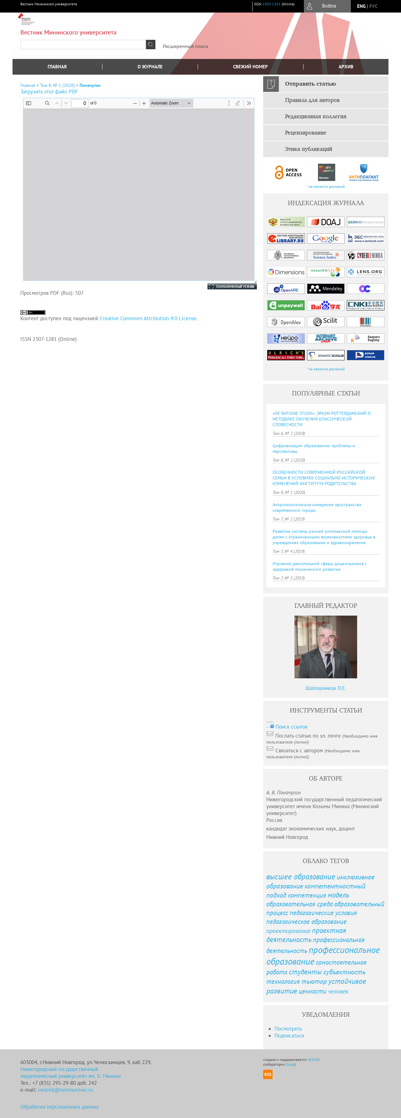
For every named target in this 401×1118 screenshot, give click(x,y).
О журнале (150, 67)
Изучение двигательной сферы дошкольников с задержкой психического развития (320, 566)
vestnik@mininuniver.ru (65, 1089)
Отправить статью (310, 84)
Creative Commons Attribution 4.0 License (148, 318)
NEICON (313, 1059)
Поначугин (90, 85)
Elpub (290, 1064)
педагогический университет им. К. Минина (70, 1076)
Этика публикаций (308, 149)
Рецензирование (305, 133)
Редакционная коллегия (315, 116)
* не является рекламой (326, 186)
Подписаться (289, 1035)
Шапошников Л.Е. (325, 688)
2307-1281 (271, 4)
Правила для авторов (312, 100)
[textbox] (83, 44)
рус (373, 6)
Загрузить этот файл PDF (49, 91)
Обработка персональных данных (59, 1106)
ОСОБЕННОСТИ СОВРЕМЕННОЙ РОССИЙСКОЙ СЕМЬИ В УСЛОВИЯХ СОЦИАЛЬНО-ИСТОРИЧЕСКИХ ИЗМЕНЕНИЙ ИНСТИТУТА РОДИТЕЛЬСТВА (324, 477)
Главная (57, 67)
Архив (346, 67)
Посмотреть (288, 1028)
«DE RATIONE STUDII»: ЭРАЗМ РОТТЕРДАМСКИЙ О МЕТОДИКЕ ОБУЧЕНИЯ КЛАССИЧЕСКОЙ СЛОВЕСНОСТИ (322, 419)
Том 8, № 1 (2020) (57, 85)
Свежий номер (250, 67)
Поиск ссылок (291, 726)
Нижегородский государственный (59, 1069)
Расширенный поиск (185, 46)
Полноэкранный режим (225, 286)
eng (361, 6)
